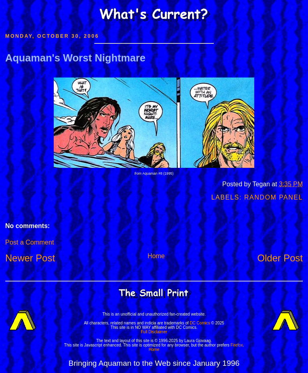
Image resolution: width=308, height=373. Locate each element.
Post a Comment (29, 242)
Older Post (280, 258)
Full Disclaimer (154, 332)
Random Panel (273, 197)
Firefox (237, 345)
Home (156, 256)
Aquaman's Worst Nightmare (75, 57)
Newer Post (30, 258)
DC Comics (200, 323)
